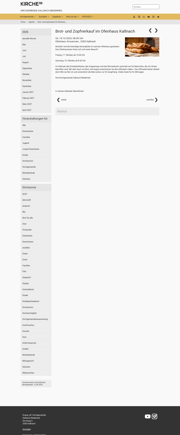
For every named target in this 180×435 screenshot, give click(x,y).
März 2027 (27, 104)
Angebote (56, 16)
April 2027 (26, 110)
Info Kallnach (40, 382)
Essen (25, 253)
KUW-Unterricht (29, 343)
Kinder (25, 155)
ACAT (24, 194)
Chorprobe (27, 229)
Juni (24, 50)
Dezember (26, 86)
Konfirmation (28, 325)
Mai (24, 44)
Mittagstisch (28, 361)
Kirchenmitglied (29, 313)
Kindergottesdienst (30, 301)
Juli (24, 56)
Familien (26, 137)
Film (24, 271)
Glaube (25, 283)
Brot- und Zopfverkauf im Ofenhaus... (52, 22)
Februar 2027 (28, 98)
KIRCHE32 (86, 16)
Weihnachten (28, 372)
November (26, 80)
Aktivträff (26, 200)
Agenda (32, 22)
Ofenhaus (75, 41)
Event (24, 259)
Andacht (26, 206)
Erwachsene (27, 131)
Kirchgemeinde (26, 16)
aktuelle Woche (29, 38)
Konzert (25, 331)
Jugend (25, 143)
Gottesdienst (28, 289)
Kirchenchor (27, 161)
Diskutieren (27, 235)
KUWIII (25, 349)
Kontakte (43, 16)
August (25, 62)
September (27, 68)
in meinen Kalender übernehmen (69, 91)
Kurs (24, 337)
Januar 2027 (28, 92)
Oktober (25, 74)
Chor (24, 223)
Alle (24, 125)
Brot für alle (27, 217)
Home (23, 22)
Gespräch (26, 277)
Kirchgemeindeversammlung (35, 319)
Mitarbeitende (28, 172)
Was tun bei (71, 16)
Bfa (24, 212)
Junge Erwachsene (30, 149)
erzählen (26, 247)
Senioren (26, 178)
